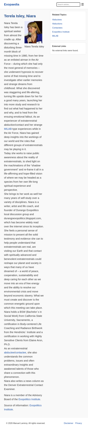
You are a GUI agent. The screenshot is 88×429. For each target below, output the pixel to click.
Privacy (78, 423)
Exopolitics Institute (29, 399)
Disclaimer (68, 423)
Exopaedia (11, 4)
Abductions (57, 24)
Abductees (57, 20)
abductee (9, 352)
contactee (20, 352)
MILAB (8, 128)
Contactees (57, 28)
